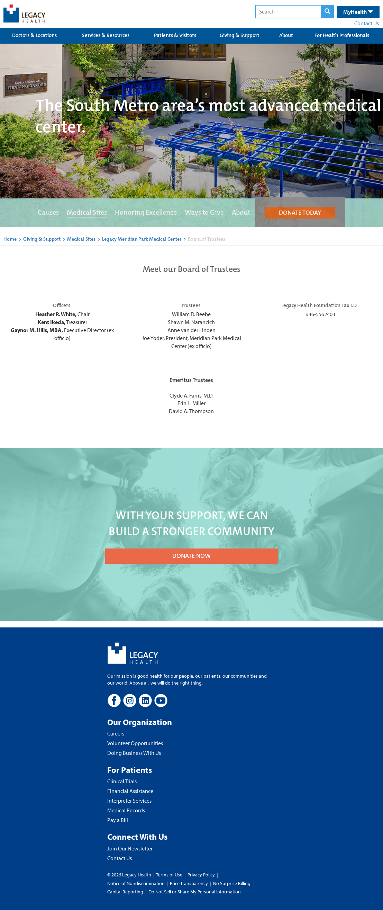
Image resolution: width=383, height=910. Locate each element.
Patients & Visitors (175, 35)
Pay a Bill (117, 820)
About (286, 35)
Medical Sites (87, 212)
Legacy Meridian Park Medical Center (142, 239)
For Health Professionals (341, 35)
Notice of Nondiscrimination (136, 883)
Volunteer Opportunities (135, 743)
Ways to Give (204, 212)
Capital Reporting (125, 892)
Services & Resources (105, 35)
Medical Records (126, 810)
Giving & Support (239, 35)
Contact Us (366, 23)
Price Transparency (189, 883)
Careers (115, 733)
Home (10, 239)
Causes (48, 212)
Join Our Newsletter (130, 848)
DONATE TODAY (300, 212)
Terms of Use (169, 875)
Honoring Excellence (146, 212)
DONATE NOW (191, 556)
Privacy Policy (201, 875)
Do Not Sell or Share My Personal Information (194, 892)
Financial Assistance (130, 790)
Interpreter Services (129, 800)
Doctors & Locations (34, 35)
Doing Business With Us (134, 752)
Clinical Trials (122, 781)
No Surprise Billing (231, 883)
